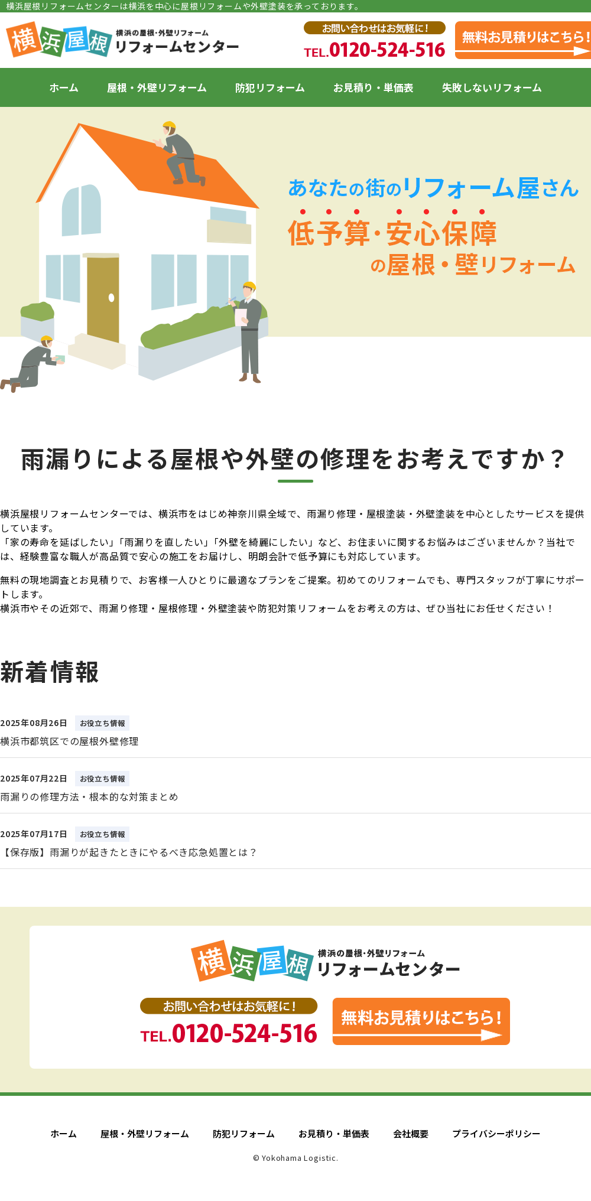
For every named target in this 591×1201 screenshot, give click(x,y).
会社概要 (410, 1133)
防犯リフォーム (270, 87)
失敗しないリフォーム (492, 87)
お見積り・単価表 (373, 87)
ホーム (64, 87)
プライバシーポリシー (496, 1133)
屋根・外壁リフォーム (157, 87)
